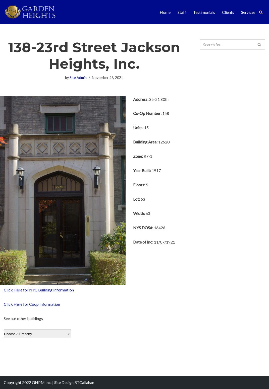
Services (248, 12)
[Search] (261, 12)
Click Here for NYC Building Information (39, 290)
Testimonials (204, 12)
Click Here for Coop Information (32, 304)
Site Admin (78, 77)
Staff (182, 12)
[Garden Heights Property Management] (34, 12)
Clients (228, 12)
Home (165, 12)
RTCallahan (84, 382)
